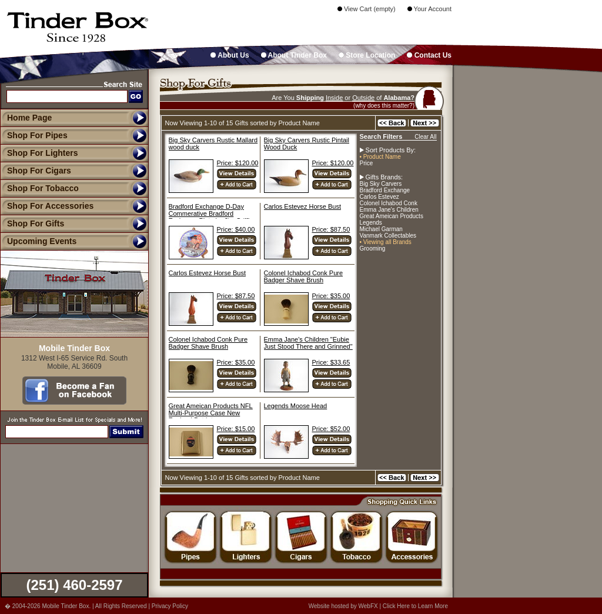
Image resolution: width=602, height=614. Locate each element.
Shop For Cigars (35, 170)
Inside (334, 97)
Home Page (29, 117)
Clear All (425, 137)
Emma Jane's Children (389, 209)
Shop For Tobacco (39, 188)
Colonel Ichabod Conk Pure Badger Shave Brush (303, 276)
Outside (363, 97)
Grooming (373, 248)
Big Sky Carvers (381, 184)
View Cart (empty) (366, 8)
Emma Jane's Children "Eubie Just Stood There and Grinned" (308, 343)
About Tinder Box (294, 55)
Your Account (429, 8)
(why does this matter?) (383, 105)
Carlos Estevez (379, 196)
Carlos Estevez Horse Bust (302, 206)
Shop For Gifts (32, 223)
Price (366, 163)
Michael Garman (381, 229)
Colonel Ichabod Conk (388, 203)
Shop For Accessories (46, 206)
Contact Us (429, 55)
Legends (371, 222)
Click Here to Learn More (415, 606)
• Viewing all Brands (386, 242)
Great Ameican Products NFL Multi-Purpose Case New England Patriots (211, 412)
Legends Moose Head (295, 405)
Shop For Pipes (34, 135)
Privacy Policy (170, 606)
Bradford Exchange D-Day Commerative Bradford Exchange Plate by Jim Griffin (211, 213)
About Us (229, 55)
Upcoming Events (38, 241)
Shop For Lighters (39, 153)
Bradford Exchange (385, 190)
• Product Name (380, 157)
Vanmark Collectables (388, 235)
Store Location (367, 55)
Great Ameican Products (391, 216)
